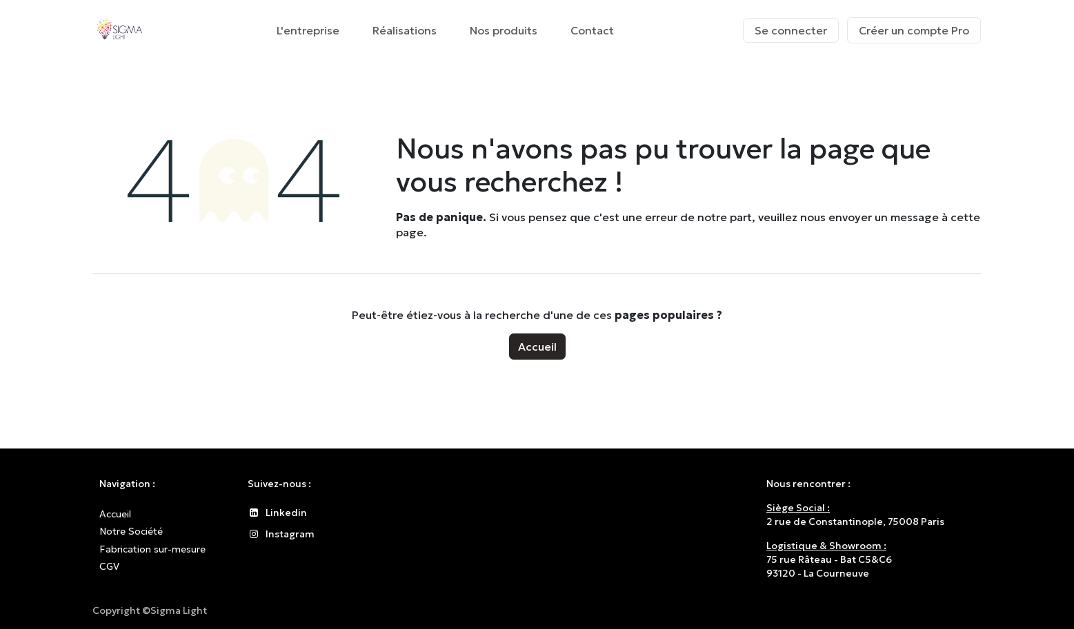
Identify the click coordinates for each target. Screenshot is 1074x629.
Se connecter (791, 30)
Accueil (537, 346)
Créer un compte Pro (914, 30)
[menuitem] (308, 30)
